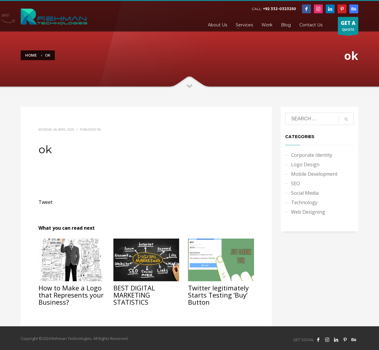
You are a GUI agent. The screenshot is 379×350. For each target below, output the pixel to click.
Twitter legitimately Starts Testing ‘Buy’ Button (218, 294)
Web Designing (308, 212)
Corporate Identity (311, 155)
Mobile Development (314, 174)
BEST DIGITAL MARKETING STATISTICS (134, 294)
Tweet (45, 202)
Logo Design (305, 164)
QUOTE (348, 27)
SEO (295, 183)
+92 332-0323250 (279, 9)
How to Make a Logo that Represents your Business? (71, 294)
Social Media (305, 193)
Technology (304, 202)
